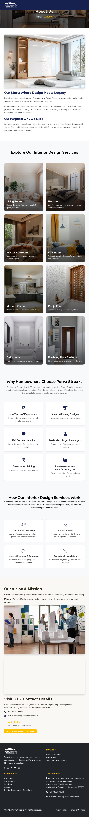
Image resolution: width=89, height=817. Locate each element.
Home (39, 17)
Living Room (14, 201)
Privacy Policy (61, 810)
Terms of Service (77, 810)
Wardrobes (51, 757)
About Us (8, 778)
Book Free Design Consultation (20, 731)
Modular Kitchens (53, 754)
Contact (7, 787)
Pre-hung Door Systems (56, 760)
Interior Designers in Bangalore (18, 790)
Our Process (9, 781)
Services (8, 784)
